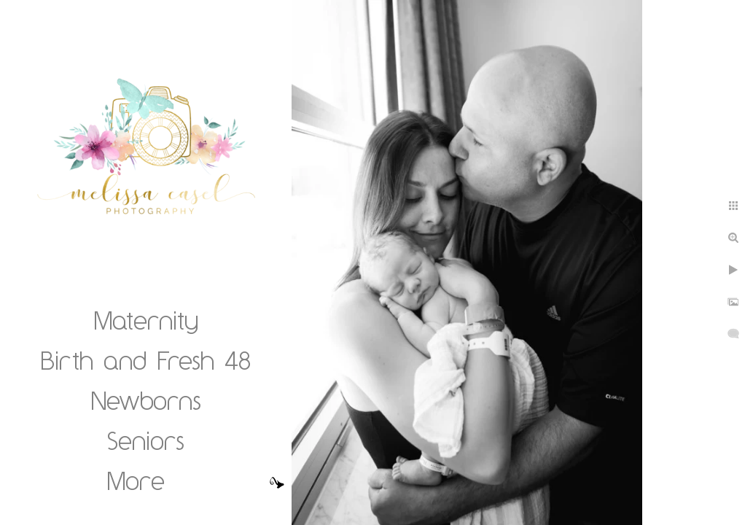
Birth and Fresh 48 (146, 360)
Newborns (146, 400)
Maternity (146, 320)
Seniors (145, 440)
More (136, 480)
